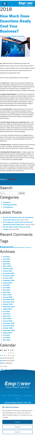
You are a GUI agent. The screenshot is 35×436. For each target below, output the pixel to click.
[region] (17, 420)
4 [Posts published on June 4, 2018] (0, 355)
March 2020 (7, 295)
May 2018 (6, 340)
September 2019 (9, 307)
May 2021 (6, 261)
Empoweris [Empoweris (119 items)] (6, 247)
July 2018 (6, 335)
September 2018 (9, 330)
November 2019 (8, 302)
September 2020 (9, 280)
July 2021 (6, 257)
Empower (21, 36)
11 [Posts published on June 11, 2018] (1, 358)
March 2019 (7, 318)
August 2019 (7, 309)
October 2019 (8, 304)
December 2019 (8, 299)
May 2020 (6, 290)
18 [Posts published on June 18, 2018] (1, 360)
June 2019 (6, 314)
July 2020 (6, 285)
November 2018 (8, 326)
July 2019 (6, 311)
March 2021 (7, 266)
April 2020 (6, 292)
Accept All (17, 422)
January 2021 (7, 271)
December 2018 (8, 323)
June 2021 (6, 259)
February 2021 (8, 268)
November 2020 (8, 276)
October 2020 (8, 278)
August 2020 (7, 283)
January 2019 (7, 321)
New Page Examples (10, 205)
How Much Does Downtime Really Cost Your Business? (15, 23)
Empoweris (12, 179)
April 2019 (6, 316)
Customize (17, 427)
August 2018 (7, 333)
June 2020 (6, 288)
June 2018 (6, 337)
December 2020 (8, 273)
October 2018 (8, 328)
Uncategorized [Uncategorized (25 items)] (28, 247)
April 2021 (6, 264)
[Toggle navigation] (4, 3)
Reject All (17, 432)
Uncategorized (8, 207)
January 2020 (7, 297)
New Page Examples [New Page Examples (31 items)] (19, 247)
